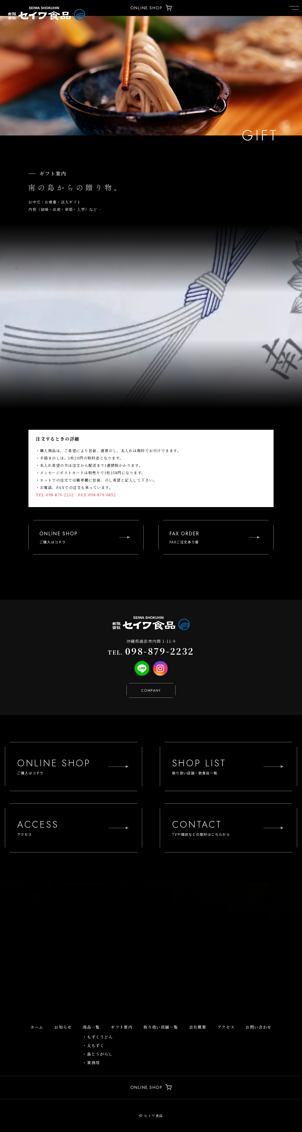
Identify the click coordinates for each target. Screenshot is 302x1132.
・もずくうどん (98, 1037)
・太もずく (93, 1045)
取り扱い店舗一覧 (160, 1027)
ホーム (36, 1027)
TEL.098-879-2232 (55, 494)
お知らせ (63, 1027)
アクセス (226, 1027)
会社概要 (197, 1027)
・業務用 (91, 1062)
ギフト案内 (121, 1027)
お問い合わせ (259, 1027)
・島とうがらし (98, 1054)
